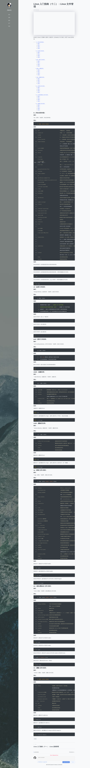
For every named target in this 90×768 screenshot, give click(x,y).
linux (35, 738)
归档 (9, 17)
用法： (39, 45)
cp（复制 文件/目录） (40, 86)
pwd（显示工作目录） (40, 59)
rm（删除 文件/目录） (40, 103)
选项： (39, 46)
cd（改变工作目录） (40, 50)
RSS (7, 766)
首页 (9, 14)
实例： (39, 48)
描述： (39, 43)
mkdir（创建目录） (40, 68)
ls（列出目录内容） (40, 42)
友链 (9, 26)
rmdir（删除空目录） (40, 77)
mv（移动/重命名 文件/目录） (42, 94)
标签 (9, 20)
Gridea (6, 766)
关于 (9, 23)
